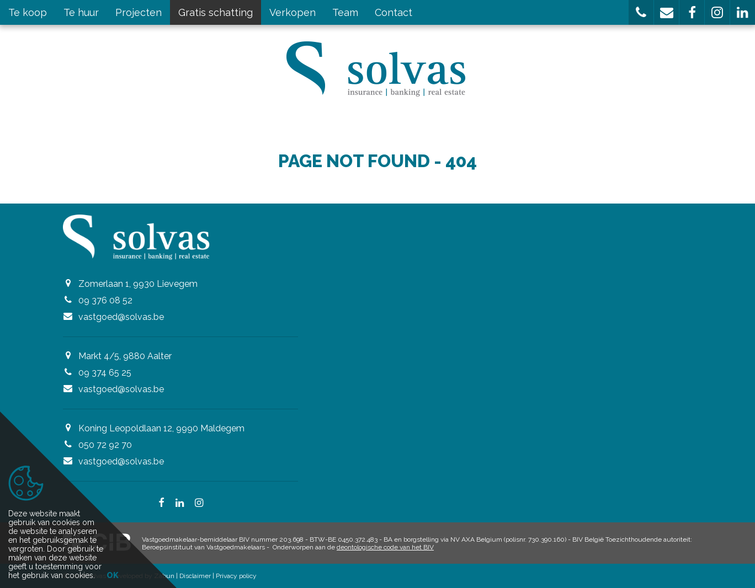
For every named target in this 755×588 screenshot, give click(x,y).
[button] (641, 12)
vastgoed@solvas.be (121, 317)
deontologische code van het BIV (385, 547)
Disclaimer (195, 576)
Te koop (27, 12)
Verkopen (292, 12)
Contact (393, 12)
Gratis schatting (215, 12)
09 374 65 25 (104, 372)
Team (345, 12)
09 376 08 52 (105, 300)
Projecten (138, 12)
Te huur (81, 12)
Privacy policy (236, 576)
